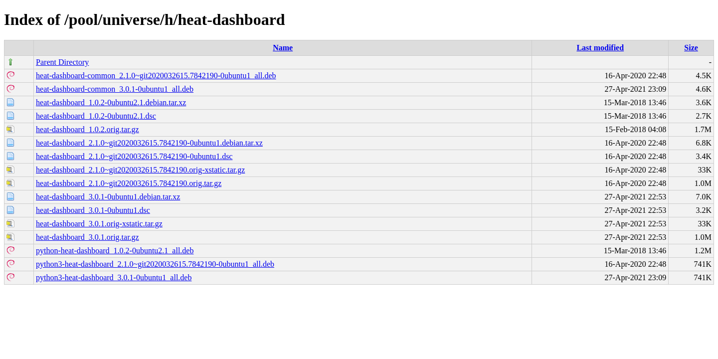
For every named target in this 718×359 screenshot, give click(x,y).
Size (691, 47)
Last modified (600, 47)
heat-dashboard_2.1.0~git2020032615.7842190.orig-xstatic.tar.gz (140, 170)
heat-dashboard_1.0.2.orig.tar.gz (87, 129)
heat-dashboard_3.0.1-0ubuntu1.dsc (93, 210)
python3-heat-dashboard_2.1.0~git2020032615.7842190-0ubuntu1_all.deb (155, 264)
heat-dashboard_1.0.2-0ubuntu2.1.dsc (96, 116)
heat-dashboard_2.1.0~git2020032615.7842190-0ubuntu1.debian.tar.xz (149, 143)
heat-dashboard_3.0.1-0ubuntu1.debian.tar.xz (108, 196)
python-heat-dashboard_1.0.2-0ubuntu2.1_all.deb (114, 250)
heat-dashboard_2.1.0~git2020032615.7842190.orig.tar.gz (128, 183)
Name (283, 47)
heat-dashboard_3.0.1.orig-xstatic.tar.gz (99, 223)
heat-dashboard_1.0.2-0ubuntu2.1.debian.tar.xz (111, 102)
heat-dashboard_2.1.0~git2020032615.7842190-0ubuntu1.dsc (134, 156)
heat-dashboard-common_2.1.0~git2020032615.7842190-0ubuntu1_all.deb (156, 75)
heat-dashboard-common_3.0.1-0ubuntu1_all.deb (114, 89)
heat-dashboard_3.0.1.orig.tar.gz (87, 237)
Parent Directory (62, 62)
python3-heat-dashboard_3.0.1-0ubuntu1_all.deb (113, 277)
